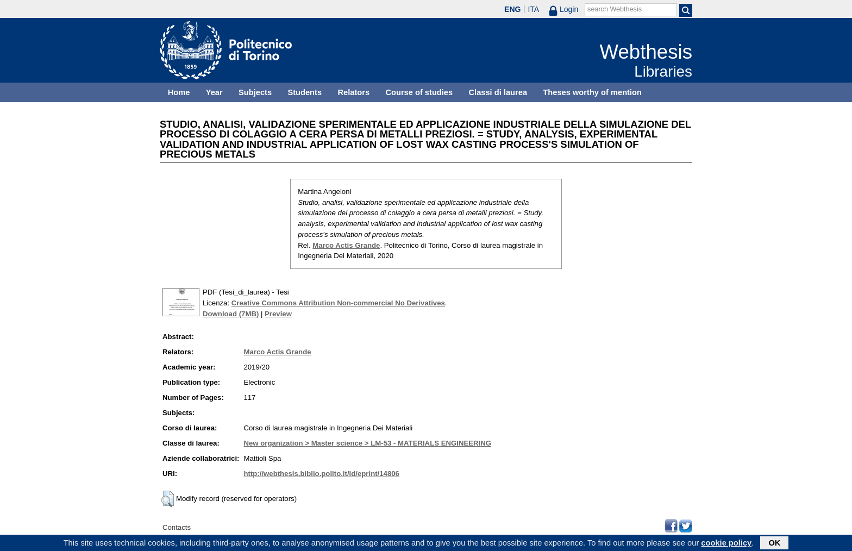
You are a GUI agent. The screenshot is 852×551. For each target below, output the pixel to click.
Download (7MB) (231, 314)
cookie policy (726, 544)
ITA (533, 9)
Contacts (176, 527)
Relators (353, 92)
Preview (278, 314)
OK (774, 544)
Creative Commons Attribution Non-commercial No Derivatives (338, 303)
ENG (512, 9)
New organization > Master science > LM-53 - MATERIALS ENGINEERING (367, 443)
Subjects (255, 92)
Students (304, 92)
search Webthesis (614, 9)
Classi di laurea (498, 92)
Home (179, 92)
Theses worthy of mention (592, 92)
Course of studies (419, 92)
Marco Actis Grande (346, 245)
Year (214, 92)
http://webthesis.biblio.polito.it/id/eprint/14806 (321, 473)
